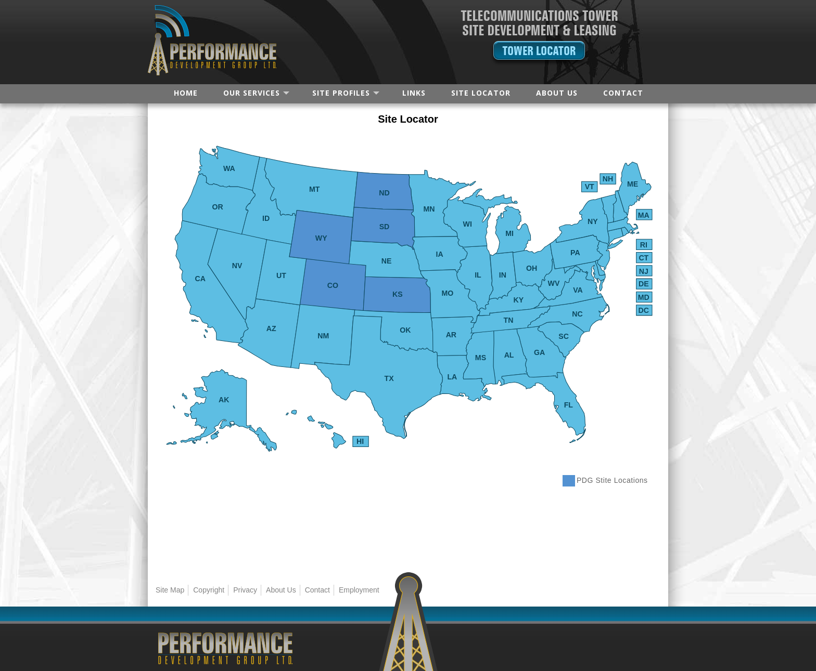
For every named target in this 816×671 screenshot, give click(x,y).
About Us (281, 590)
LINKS (414, 93)
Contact (317, 590)
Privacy (245, 590)
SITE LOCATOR (481, 93)
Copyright (208, 590)
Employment (359, 590)
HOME (186, 93)
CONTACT (623, 93)
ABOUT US (557, 93)
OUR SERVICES (251, 93)
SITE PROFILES (341, 93)
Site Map (170, 590)
